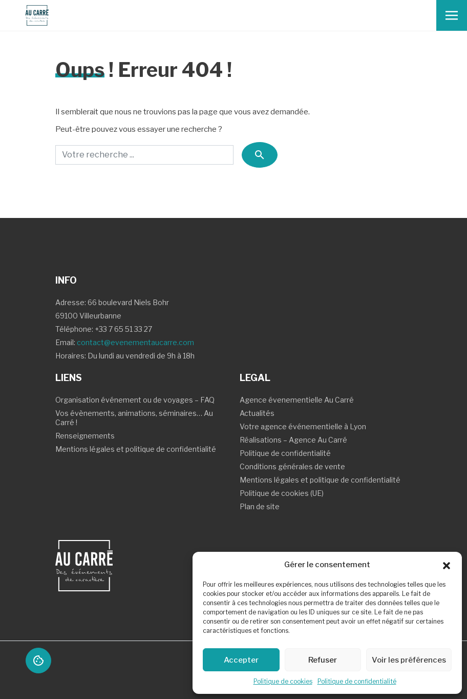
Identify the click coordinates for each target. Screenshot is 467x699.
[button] (446, 565)
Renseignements (85, 435)
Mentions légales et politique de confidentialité (135, 449)
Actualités (257, 413)
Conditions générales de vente (292, 466)
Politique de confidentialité (356, 681)
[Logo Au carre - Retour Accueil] (33, 15)
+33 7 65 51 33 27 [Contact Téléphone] (123, 329)
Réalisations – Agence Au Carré (293, 439)
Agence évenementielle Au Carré (297, 399)
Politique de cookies (282, 681)
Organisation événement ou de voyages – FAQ (135, 399)
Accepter (241, 660)
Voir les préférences (409, 660)
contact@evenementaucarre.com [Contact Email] (135, 342)
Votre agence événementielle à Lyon (303, 426)
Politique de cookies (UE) (282, 493)
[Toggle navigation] (451, 15)
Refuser (322, 660)
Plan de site (260, 506)
